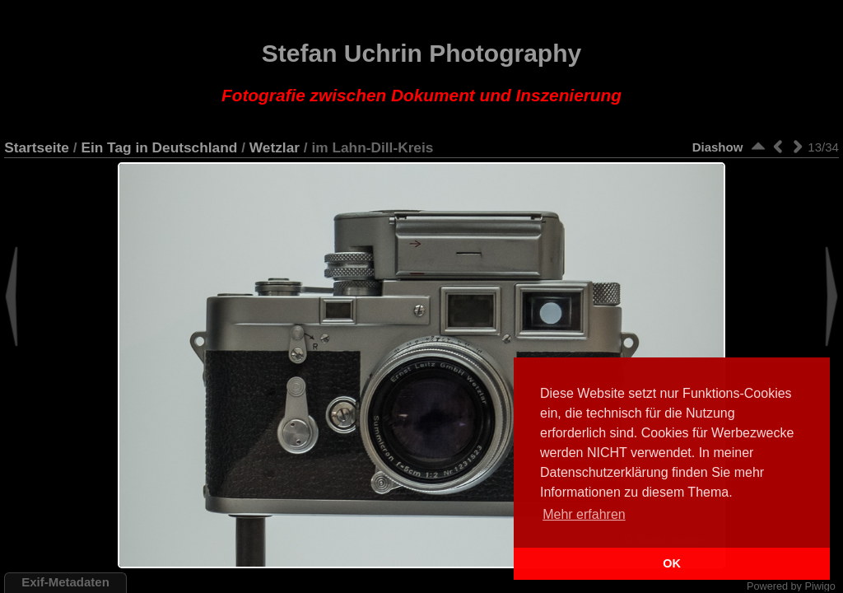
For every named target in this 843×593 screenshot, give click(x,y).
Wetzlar (274, 147)
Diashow (717, 147)
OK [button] (672, 563)
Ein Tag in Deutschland (159, 147)
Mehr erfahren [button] (584, 514)
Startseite (36, 147)
